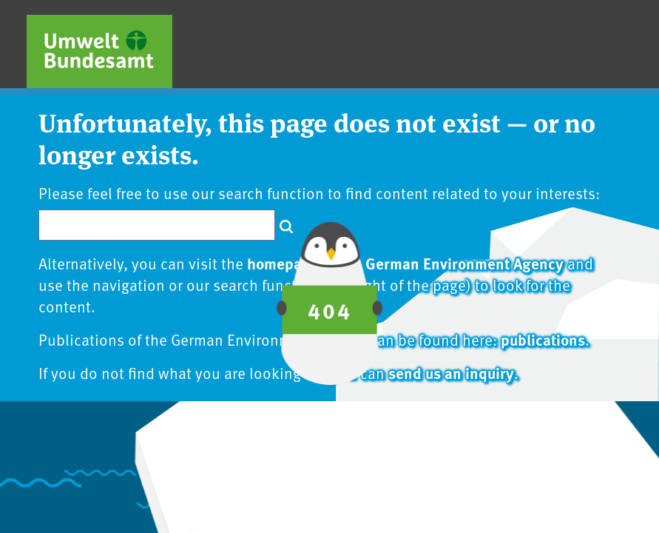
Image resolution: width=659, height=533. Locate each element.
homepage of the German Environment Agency (405, 263)
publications (543, 339)
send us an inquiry (451, 372)
